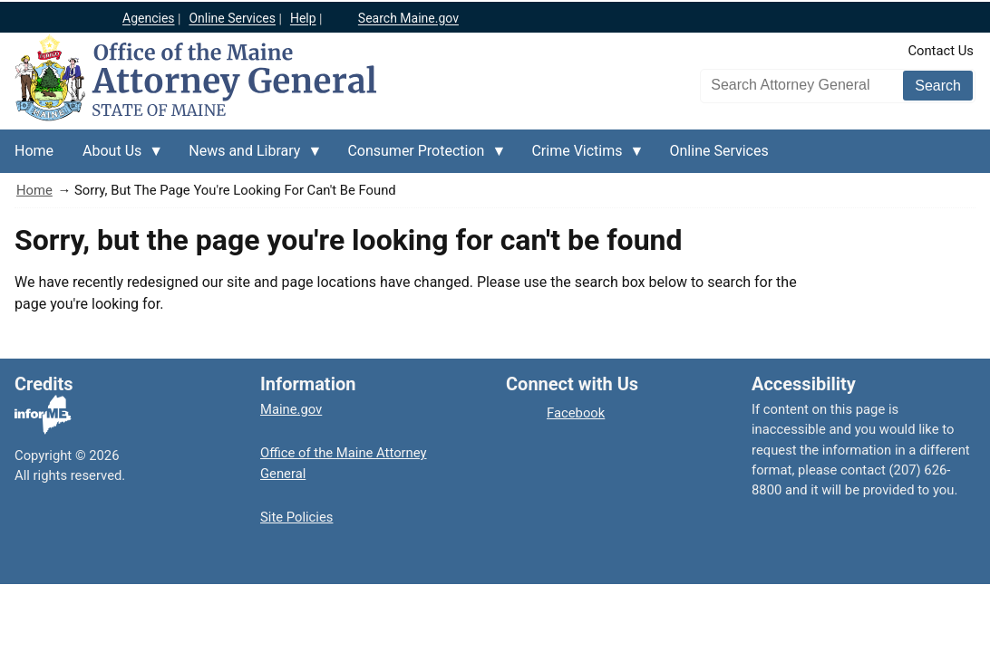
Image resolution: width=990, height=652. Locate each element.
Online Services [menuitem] (719, 150)
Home (34, 190)
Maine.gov (291, 409)
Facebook (576, 413)
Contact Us (941, 51)
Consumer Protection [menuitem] (419, 157)
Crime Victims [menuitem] (580, 157)
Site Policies (296, 517)
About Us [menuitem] (115, 157)
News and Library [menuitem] (248, 157)
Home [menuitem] (34, 150)
